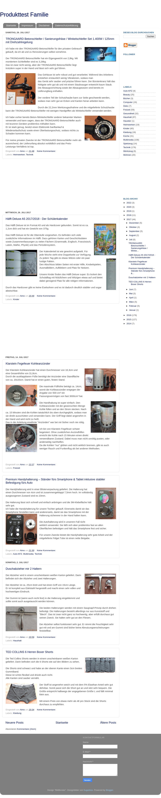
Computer (128, 102)
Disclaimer (44, 25)
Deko (125, 106)
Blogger (109, 790)
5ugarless (88, 790)
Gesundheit (128, 113)
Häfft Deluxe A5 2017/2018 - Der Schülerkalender (37, 218)
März (131, 302)
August (132, 235)
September (134, 231)
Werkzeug (128, 151)
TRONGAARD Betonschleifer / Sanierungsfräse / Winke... (138, 247)
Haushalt (17, 640)
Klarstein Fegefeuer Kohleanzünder (28, 363)
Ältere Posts (108, 722)
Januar (132, 310)
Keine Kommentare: (46, 151)
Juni (131, 289)
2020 (129, 207)
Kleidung (17, 713)
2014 (129, 323)
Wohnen (127, 155)
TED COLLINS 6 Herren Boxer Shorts (29, 652)
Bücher (126, 98)
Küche (126, 136)
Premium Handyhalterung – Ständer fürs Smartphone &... (142, 271)
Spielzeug (128, 143)
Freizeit (16, 468)
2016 (129, 315)
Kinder (16, 299)
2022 (129, 203)
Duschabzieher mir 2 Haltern (24, 568)
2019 (129, 211)
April (131, 297)
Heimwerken (19, 154)
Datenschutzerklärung (66, 25)
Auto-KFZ (17, 554)
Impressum (27, 25)
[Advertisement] (61, 185)
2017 (129, 219)
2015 (129, 319)
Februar (133, 306)
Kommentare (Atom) (26, 729)
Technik (29, 154)
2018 (129, 215)
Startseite (11, 25)
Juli (131, 239)
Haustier (127, 121)
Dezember (134, 223)
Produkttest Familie (24, 14)
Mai (131, 293)
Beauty (126, 94)
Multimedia (28, 554)
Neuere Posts (14, 722)
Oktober (133, 227)
